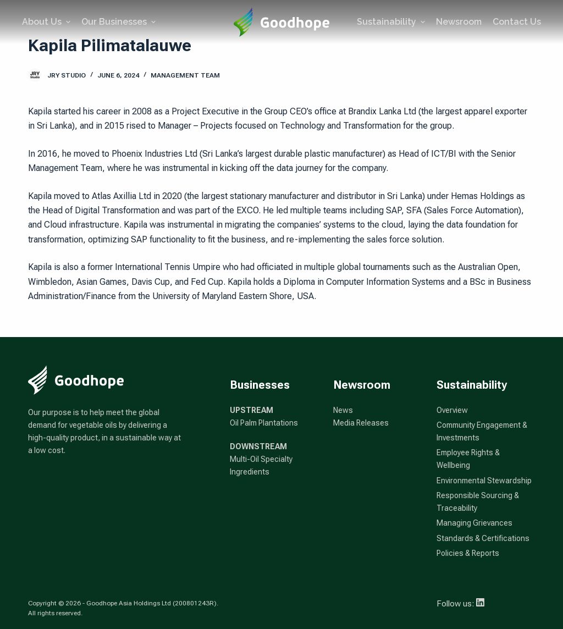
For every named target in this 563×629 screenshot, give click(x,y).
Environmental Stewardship (484, 480)
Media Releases (361, 422)
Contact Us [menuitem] (517, 21)
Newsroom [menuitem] (459, 21)
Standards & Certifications (483, 538)
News (343, 410)
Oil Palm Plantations (264, 422)
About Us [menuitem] (47, 21)
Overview (452, 410)
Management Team (185, 75)
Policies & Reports (468, 553)
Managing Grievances (474, 522)
